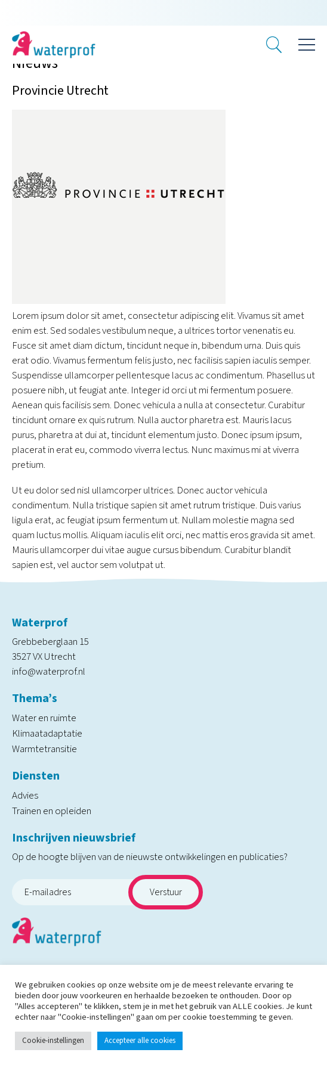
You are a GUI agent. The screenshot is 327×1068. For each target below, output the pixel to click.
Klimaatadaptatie (47, 734)
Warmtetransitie (44, 749)
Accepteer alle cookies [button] (139, 1040)
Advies (25, 795)
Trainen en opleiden (51, 811)
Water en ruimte (44, 718)
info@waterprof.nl (48, 672)
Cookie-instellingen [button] (53, 1040)
